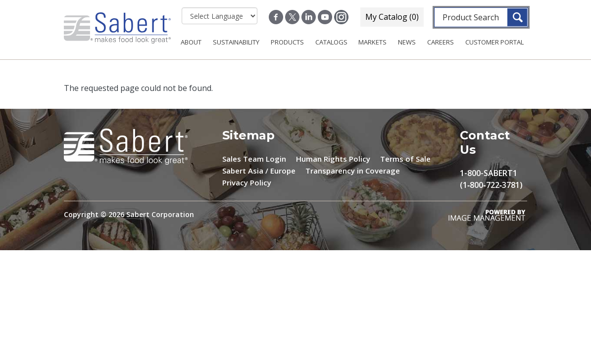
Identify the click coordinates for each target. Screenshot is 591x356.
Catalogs (331, 42)
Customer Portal (494, 42)
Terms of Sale (405, 159)
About (191, 42)
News (407, 42)
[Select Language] (219, 15)
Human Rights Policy (333, 159)
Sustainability (236, 42)
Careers (440, 42)
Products (287, 42)
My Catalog (392, 16)
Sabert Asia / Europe (259, 171)
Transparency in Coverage (352, 171)
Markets (372, 42)
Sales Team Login (254, 159)
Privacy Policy (246, 182)
